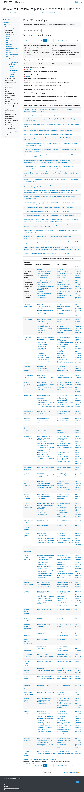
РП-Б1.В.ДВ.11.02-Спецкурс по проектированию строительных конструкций (64, 445)
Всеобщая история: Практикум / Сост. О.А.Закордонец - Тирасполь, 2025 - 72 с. (46, 115)
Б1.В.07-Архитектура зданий (46, 337)
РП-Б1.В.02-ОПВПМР (62, 526)
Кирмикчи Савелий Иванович (26, 527)
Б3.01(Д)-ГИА (42, 314)
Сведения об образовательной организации (27, 13)
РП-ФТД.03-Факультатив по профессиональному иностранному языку (64, 584)
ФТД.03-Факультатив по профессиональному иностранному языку (45, 584)
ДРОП (43, 13)
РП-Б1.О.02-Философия (63, 284)
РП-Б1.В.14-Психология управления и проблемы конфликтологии (64, 740)
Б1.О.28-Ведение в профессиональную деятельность (44, 420)
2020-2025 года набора (55, 13)
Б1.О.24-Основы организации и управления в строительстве (46, 286)
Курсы (11, 13)
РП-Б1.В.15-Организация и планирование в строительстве (64, 275)
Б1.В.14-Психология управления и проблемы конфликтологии (45, 740)
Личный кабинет (37, 2)
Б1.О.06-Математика (44, 617)
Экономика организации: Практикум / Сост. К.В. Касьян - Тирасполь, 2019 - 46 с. (46, 253)
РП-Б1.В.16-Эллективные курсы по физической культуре (64, 705)
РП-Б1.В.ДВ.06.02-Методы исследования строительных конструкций (64, 568)
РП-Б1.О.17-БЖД (61, 548)
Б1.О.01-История (43, 634)
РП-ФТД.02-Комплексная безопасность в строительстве (64, 297)
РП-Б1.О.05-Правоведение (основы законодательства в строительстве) (64, 678)
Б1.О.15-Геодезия (43, 452)
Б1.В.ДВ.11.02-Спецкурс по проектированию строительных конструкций (46, 445)
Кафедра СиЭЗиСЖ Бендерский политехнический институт (39, 759)
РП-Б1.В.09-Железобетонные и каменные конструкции (63, 487)
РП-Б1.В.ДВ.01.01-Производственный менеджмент (62, 713)
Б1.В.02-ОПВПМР (43, 526)
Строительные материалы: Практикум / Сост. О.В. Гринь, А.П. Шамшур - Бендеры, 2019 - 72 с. (50, 215)
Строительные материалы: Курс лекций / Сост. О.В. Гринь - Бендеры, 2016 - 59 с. (46, 211)
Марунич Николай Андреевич (27, 593)
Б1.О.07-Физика (42, 386)
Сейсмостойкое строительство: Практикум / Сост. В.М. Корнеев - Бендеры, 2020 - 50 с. (48, 207)
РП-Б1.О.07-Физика (62, 386)
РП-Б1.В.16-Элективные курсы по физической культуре (63, 280)
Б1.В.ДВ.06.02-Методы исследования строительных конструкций (46, 568)
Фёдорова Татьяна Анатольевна (27, 713)
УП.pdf (28, 76)
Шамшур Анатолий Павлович (26, 753)
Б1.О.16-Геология (43, 454)
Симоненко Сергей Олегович (27, 663)
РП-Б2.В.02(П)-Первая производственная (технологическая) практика (65, 400)
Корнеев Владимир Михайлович (27, 535)
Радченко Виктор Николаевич (27, 648)
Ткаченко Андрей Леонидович (27, 700)
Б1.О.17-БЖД (42, 548)
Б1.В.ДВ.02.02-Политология (46, 692)
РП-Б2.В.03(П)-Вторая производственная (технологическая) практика (65, 360)
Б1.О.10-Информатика (44, 604)
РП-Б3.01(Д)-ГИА (61, 314)
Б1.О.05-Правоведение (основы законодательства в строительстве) (46, 678)
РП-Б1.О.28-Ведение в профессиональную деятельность (63, 420)
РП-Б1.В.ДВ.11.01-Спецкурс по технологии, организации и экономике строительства (65, 540)
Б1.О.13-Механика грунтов (45, 449)
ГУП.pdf (28, 80)
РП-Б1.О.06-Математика (63, 617)
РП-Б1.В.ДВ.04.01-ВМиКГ (64, 591)
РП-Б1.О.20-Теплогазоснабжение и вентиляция (63, 306)
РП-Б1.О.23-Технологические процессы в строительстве (64, 670)
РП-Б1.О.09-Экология (63, 520)
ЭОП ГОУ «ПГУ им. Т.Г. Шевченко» (13, 2)
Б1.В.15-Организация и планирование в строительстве (44, 275)
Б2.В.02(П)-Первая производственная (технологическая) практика (46, 400)
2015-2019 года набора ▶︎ (71, 772)
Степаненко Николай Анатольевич (27, 670)
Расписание (48, 2)
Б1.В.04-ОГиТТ (42, 647)
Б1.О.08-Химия (42, 639)
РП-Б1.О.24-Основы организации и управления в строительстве (64, 288)
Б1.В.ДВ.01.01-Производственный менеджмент (44, 713)
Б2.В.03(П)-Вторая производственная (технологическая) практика (46, 359)
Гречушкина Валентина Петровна (27, 384)
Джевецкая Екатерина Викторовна (27, 420)
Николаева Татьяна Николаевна (27, 626)
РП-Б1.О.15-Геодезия (62, 456)
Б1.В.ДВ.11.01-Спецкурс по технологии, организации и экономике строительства (46, 540)
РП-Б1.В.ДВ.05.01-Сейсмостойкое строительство (62, 535)
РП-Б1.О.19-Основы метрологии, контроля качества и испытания (63, 733)
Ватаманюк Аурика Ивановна (27, 368)
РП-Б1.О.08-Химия (62, 639)
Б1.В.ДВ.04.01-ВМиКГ (44, 591)
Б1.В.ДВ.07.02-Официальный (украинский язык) (46, 474)
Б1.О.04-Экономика (43, 685)
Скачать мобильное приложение (13, 790)
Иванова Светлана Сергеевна (27, 496)
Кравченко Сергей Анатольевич (27, 557)
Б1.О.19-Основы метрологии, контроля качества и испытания (44, 731)
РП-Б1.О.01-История (62, 635)
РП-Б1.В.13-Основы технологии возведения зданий (63, 428)
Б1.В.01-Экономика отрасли (46, 503)
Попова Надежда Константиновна (28, 641)
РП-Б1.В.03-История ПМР (64, 661)
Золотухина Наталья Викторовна (27, 483)
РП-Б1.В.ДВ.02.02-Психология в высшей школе (63, 746)
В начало (5, 13)
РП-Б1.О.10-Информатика (64, 605)
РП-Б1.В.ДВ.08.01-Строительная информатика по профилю (65, 594)
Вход (80, 2)
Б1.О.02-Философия (43, 282)
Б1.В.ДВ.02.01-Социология (45, 632)
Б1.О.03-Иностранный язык (46, 467)
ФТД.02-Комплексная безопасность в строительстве (44, 295)
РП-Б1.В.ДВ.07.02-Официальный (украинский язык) (64, 474)
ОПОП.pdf (29, 69)
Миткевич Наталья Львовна (26, 611)
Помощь (28, 2)
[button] (52, 763)
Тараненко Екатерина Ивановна (27, 687)
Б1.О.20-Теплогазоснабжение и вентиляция (44, 306)
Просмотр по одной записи (71, 13)
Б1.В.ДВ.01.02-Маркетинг (45, 716)
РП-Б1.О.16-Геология (62, 458)
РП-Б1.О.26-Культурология (64, 609)
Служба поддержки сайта (12, 778)
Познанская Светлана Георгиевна (27, 633)
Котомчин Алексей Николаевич (27, 549)
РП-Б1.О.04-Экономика (63, 685)
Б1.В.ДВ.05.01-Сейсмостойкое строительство (42, 535)
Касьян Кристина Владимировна (28, 505)
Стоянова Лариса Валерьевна (27, 678)
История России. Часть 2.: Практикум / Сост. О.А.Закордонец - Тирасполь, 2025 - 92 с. (48, 134)
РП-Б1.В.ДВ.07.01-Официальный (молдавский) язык (62, 368)
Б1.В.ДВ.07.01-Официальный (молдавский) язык (43, 368)
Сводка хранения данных (11, 788)
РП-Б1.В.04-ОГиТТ (62, 647)
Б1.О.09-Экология (43, 520)
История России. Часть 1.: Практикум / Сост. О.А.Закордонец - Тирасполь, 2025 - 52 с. (48, 130)
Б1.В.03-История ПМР (44, 661)
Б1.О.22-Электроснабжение (46, 649)
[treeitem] (10, 79)
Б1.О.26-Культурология (44, 609)
